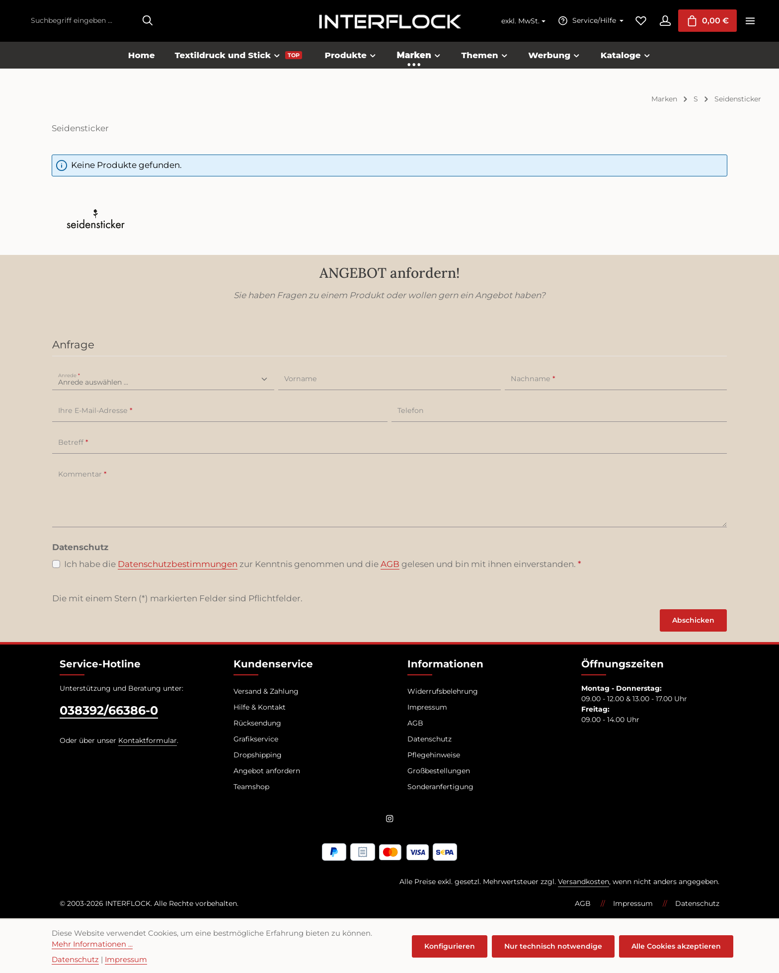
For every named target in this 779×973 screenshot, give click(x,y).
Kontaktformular (147, 740)
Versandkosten (583, 882)
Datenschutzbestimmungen (177, 564)
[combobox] (81, 21)
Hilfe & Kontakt (260, 707)
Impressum (427, 707)
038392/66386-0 (109, 711)
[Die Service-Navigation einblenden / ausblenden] (588, 21)
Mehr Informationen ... (92, 944)
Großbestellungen (438, 771)
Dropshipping (258, 755)
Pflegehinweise (433, 755)
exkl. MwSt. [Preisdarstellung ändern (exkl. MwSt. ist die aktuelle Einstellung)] (519, 21)
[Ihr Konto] (664, 21)
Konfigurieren (450, 946)
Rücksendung (257, 723)
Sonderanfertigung (440, 787)
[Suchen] (147, 21)
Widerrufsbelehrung (442, 691)
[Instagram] (390, 820)
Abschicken (693, 620)
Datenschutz (429, 739)
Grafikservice (256, 739)
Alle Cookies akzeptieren (676, 946)
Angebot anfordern (267, 771)
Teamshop (251, 787)
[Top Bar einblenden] (750, 21)
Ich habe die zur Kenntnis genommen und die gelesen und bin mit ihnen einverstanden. (322, 565)
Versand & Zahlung (266, 691)
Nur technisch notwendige (554, 946)
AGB (390, 564)
